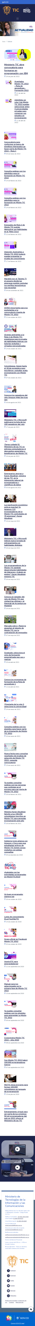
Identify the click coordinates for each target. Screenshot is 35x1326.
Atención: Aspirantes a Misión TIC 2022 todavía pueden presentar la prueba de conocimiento (14, 255)
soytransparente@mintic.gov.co (13, 1230)
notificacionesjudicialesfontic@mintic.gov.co (17, 1237)
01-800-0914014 (18, 1218)
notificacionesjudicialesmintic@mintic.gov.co (17, 1235)
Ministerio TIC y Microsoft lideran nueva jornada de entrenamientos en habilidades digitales (15, 541)
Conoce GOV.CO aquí (17, 1323)
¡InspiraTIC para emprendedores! (11, 962)
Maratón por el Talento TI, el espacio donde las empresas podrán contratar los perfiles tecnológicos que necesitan (16, 283)
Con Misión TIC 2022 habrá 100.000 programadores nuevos (15, 1062)
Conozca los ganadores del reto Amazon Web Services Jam (16, 397)
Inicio (3, 41)
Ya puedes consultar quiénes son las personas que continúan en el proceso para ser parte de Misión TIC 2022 (15, 787)
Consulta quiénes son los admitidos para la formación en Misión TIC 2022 (15, 174)
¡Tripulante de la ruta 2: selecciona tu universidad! (15, 705)
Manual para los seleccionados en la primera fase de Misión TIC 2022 (15, 987)
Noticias (10, 41)
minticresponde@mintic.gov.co (13, 1225)
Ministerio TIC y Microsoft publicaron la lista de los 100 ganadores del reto (15, 422)
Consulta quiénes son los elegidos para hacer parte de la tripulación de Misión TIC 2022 (15, 730)
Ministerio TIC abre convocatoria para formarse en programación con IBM (16, 69)
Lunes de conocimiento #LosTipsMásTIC (14, 917)
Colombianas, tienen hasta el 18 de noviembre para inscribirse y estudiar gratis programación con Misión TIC (16, 370)
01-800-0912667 (22, 1221)
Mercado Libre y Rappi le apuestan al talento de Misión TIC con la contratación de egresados (15, 629)
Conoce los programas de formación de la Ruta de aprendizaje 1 (15, 681)
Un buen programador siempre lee (13, 895)
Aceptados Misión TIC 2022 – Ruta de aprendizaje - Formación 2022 (21, 86)
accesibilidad (31, 1309)
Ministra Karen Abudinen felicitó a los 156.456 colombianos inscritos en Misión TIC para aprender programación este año (15, 816)
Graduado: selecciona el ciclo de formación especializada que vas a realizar (14, 656)
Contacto (11, 1302)
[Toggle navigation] (17, 18)
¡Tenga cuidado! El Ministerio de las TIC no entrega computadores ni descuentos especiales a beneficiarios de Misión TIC (15, 449)
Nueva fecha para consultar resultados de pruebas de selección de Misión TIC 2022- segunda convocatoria (16, 758)
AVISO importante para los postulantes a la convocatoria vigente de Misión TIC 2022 (16, 311)
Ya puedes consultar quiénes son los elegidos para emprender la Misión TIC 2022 (15, 1014)
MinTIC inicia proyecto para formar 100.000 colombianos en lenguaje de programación (16, 1088)
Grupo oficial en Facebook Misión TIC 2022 (15, 940)
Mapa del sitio (19, 1302)
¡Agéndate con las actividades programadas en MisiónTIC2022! (15, 874)
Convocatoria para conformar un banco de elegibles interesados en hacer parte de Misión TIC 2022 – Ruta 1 (15, 146)
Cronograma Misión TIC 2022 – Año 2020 (14, 1039)
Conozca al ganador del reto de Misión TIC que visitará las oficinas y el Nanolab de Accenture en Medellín (15, 601)
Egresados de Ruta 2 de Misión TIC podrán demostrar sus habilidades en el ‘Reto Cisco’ (15, 228)
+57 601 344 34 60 (23, 1217)
